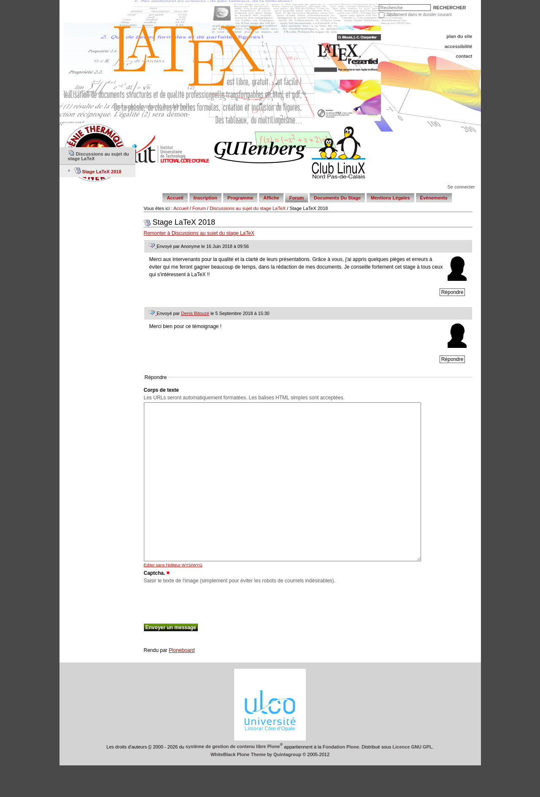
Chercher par (380, 5)
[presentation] (208, 633)
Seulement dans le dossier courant (419, 14)
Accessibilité (458, 46)
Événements (434, 197)
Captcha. (154, 605)
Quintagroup (287, 786)
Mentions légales (390, 197)
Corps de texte (161, 390)
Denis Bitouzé (195, 313)
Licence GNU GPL (412, 778)
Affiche (271, 197)
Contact (464, 56)
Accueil (175, 197)
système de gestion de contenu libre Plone (234, 778)
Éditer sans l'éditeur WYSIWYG (173, 596)
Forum (296, 197)
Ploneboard (181, 682)
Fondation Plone (341, 778)
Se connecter (461, 186)
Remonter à (199, 233)
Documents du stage (337, 197)
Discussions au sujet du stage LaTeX (248, 208)
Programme (240, 197)
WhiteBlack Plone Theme (238, 786)
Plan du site (459, 36)
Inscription (205, 197)
